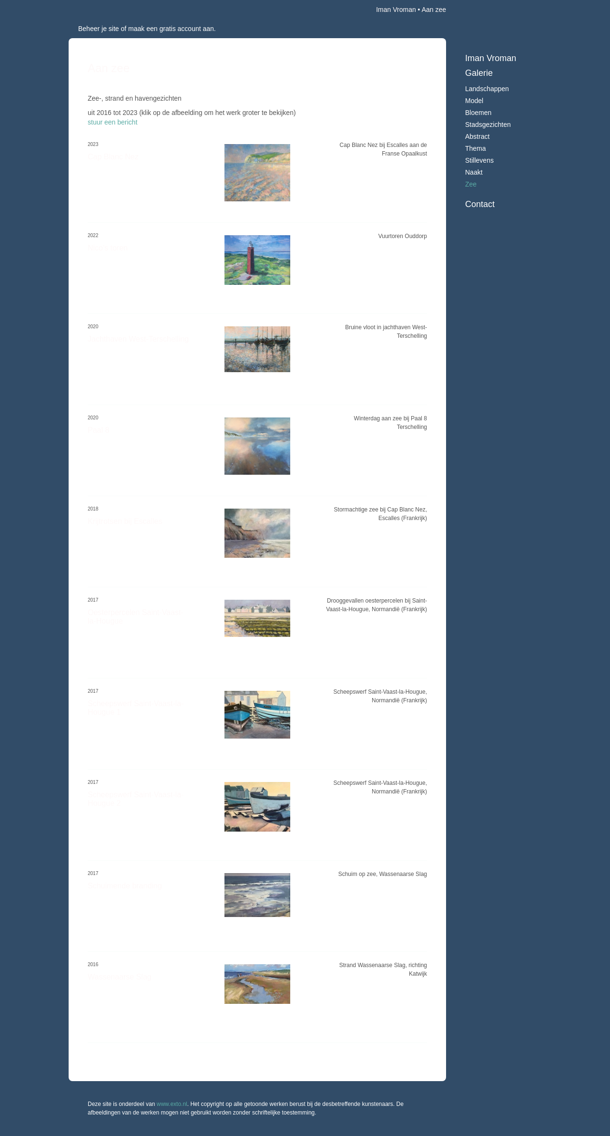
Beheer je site (98, 28)
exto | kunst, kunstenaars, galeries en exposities (95, 9)
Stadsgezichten (488, 124)
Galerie (479, 73)
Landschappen (487, 89)
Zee (471, 184)
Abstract (477, 136)
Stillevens (479, 160)
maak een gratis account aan (171, 28)
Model (474, 100)
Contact (480, 204)
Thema (475, 148)
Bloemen (478, 112)
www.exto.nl (172, 1104)
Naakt (474, 172)
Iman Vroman (396, 9)
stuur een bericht (112, 122)
